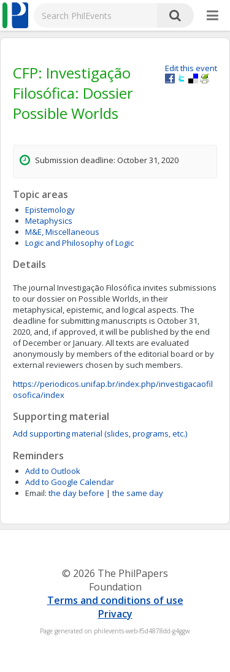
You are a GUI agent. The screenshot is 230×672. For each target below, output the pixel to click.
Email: (36, 492)
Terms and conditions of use (115, 600)
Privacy (115, 613)
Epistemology (50, 209)
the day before (76, 492)
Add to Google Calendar (69, 481)
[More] (212, 16)
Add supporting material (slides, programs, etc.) (100, 433)
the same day (137, 492)
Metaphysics (48, 220)
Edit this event (191, 68)
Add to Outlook (52, 470)
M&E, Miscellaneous (62, 231)
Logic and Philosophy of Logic (79, 242)
